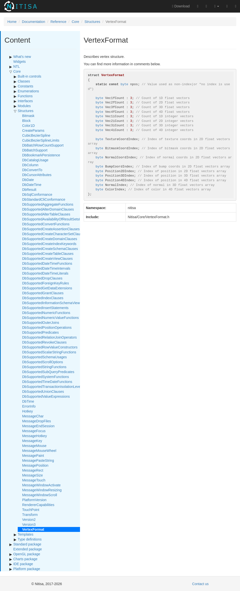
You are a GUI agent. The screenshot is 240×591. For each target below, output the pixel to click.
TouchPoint (30, 510)
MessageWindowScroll (39, 495)
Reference (58, 22)
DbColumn (30, 165)
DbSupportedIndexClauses (42, 298)
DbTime (28, 401)
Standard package (27, 544)
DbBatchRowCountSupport (43, 145)
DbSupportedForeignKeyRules (45, 283)
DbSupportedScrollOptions (42, 362)
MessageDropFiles (36, 421)
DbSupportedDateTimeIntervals (46, 268)
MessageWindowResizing (42, 490)
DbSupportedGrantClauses (43, 293)
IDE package (23, 564)
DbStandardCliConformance (43, 199)
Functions (25, 96)
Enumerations (28, 91)
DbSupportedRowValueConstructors (50, 347)
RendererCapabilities (38, 505)
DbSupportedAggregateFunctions (47, 204)
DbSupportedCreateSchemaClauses (50, 249)
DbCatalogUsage (35, 160)
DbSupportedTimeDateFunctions (47, 382)
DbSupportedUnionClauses (43, 392)
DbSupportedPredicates (40, 332)
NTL (16, 66)
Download (181, 6)
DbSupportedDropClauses (42, 278)
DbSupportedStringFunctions (44, 367)
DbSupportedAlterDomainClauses (48, 209)
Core (75, 22)
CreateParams (33, 130)
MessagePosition (35, 465)
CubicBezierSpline (36, 135)
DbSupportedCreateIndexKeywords (49, 244)
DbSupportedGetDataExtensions (47, 288)
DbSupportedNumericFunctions (46, 313)
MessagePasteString (38, 460)
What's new (22, 57)
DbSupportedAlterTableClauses (46, 214)
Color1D (28, 126)
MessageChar (33, 416)
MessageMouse (34, 446)
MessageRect (32, 470)
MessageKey (32, 441)
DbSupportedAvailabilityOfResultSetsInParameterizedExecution (70, 219)
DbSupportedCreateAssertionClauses (51, 229)
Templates (25, 534)
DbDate (28, 180)
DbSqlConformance (37, 195)
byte (124, 84)
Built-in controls (29, 76)
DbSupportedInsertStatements (45, 308)
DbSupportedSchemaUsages (44, 357)
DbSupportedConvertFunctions (45, 224)
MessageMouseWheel (39, 451)
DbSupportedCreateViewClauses (47, 259)
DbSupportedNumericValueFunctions (50, 318)
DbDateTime (31, 185)
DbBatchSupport (35, 150)
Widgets (19, 62)
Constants (25, 86)
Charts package (25, 559)
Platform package (26, 569)
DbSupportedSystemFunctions (45, 377)
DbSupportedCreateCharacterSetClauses (54, 234)
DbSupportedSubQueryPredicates (48, 372)
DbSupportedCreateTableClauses (48, 254)
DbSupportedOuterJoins (40, 323)
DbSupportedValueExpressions (46, 396)
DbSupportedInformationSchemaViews (51, 303)
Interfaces (25, 101)
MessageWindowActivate (41, 485)
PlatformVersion (34, 500)
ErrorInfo (28, 406)
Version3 (28, 524)
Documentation (33, 22)
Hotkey (27, 411)
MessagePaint (33, 456)
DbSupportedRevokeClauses (44, 342)
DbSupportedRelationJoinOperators (49, 337)
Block (26, 121)
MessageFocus (34, 431)
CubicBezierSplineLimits (40, 140)
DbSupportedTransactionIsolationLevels (52, 387)
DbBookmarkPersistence (41, 155)
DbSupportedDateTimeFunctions (47, 263)
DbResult (29, 190)
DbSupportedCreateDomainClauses (49, 239)
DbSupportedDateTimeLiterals (45, 273)
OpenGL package (26, 554)
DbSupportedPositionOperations (47, 327)
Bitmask (28, 116)
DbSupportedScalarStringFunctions (49, 352)
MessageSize (32, 475)
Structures (92, 22)
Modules (24, 106)
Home (11, 22)
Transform (30, 515)
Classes (24, 81)
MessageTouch (33, 480)
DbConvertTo (32, 170)
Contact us (200, 584)
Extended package (27, 549)
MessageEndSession (38, 426)
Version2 (28, 520)
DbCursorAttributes (36, 175)
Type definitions (30, 539)
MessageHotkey (34, 436)
